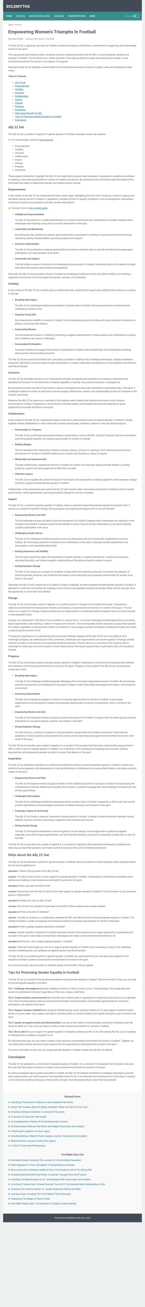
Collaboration (21, 103)
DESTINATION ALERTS (41, 11)
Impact (18, 107)
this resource (46, 150)
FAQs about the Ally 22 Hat (28, 120)
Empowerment (22, 93)
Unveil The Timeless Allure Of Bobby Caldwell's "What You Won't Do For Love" (121, 43)
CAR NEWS (61, 11)
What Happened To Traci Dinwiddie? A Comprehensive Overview (121, 149)
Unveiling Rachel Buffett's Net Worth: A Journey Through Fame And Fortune (121, 172)
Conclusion (20, 127)
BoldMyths (20, 3)
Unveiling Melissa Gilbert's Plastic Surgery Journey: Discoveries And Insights (120, 99)
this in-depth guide (38, 225)
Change (19, 110)
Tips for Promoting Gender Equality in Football (38, 124)
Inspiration (20, 117)
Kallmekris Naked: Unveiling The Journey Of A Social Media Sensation (121, 137)
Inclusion (19, 100)
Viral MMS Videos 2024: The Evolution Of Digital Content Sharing (121, 239)
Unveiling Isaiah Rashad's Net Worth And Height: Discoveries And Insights (121, 80)
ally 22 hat (20, 90)
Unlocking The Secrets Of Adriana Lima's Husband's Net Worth (122, 32)
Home (11, 11)
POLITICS (22, 11)
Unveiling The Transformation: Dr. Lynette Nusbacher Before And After (121, 210)
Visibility (19, 96)
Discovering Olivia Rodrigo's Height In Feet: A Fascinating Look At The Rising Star (121, 160)
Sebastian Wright (15, 43)
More (94, 11)
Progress (19, 113)
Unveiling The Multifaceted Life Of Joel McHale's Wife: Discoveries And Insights (120, 184)
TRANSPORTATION (78, 11)
